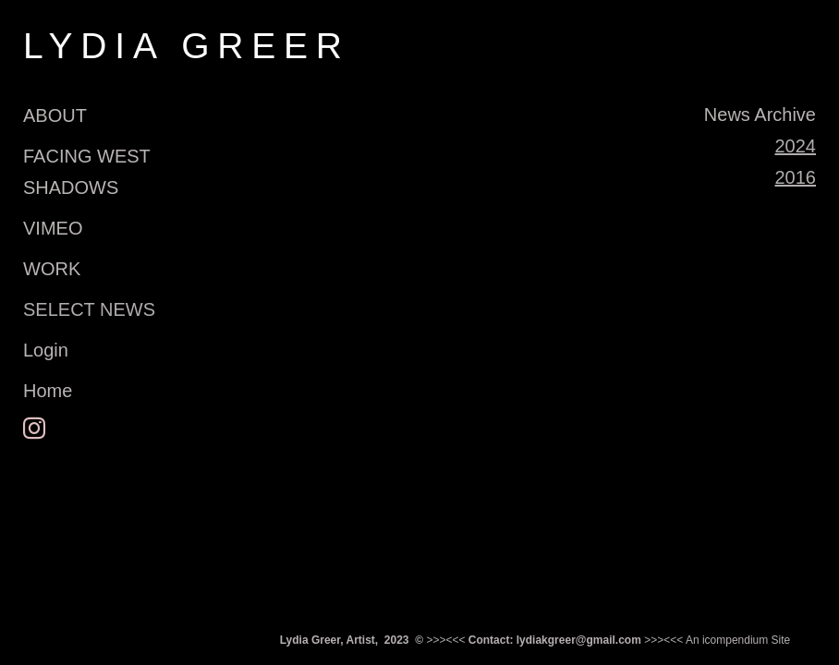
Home (47, 391)
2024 (796, 146)
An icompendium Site (738, 640)
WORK (51, 269)
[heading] (69, 45)
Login (45, 350)
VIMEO (52, 228)
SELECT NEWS (89, 309)
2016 (796, 177)
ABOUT (55, 115)
